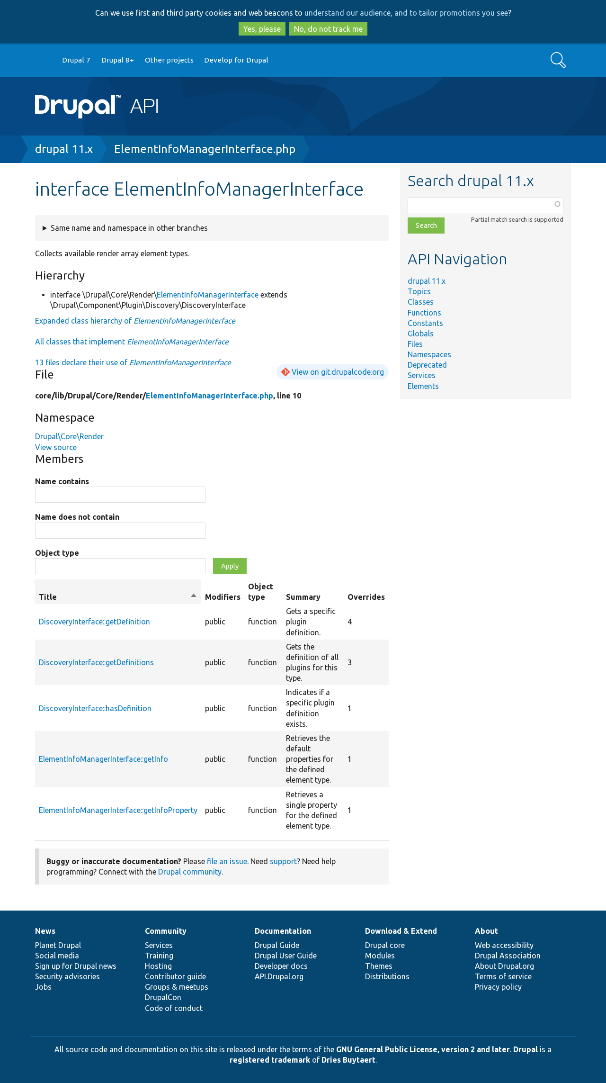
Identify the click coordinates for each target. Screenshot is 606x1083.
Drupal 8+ (117, 60)
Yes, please (262, 29)
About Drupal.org (504, 966)
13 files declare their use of (133, 362)
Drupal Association (508, 955)
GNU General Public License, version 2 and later (423, 1049)
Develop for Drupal (236, 60)
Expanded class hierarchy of (135, 320)
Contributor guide (175, 976)
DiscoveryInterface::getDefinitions (96, 662)
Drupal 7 (76, 60)
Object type (57, 553)
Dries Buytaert (348, 1060)
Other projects (169, 60)
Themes (378, 966)
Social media (57, 955)
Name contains (62, 481)
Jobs (43, 987)
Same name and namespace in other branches (129, 228)
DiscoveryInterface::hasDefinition (95, 708)
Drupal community (190, 871)
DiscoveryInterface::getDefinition (94, 621)
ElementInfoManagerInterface (207, 294)
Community (166, 931)
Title (118, 597)
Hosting (158, 966)
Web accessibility (504, 945)
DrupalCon (163, 997)
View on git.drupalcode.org (338, 372)
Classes (421, 302)
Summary (303, 597)
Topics (419, 291)
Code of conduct (174, 1008)
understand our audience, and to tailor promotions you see (406, 13)
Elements (423, 386)
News (45, 931)
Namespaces (429, 354)
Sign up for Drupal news (75, 966)
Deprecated (427, 365)
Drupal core (385, 945)
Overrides (366, 597)
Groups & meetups (176, 987)
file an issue (227, 861)
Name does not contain (77, 517)
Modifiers (223, 597)
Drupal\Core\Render (69, 436)
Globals (421, 333)
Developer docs (281, 966)
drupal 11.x (64, 149)
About (486, 931)
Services (422, 375)
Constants (425, 323)
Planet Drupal (58, 945)
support (283, 861)
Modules (380, 955)
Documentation (283, 931)
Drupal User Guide (286, 955)
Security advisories (67, 976)
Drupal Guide (277, 945)
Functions (424, 312)
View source (56, 447)
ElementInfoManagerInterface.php (204, 149)
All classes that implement (132, 341)
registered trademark (270, 1060)
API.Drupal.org (279, 976)
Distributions (387, 976)
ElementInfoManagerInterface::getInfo (103, 759)
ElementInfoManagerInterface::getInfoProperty (118, 810)
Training (159, 955)
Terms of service (503, 976)
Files (415, 344)
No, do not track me (328, 29)
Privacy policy (498, 987)
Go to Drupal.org (44, 60)
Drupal (525, 1049)
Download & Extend (401, 931)
